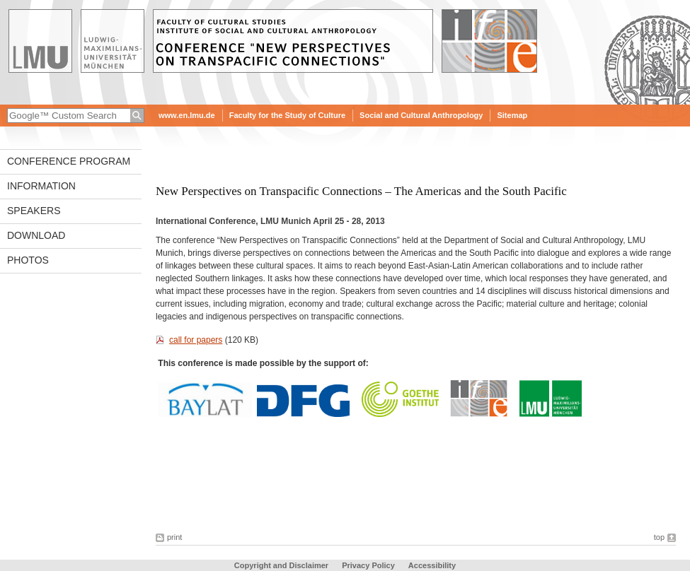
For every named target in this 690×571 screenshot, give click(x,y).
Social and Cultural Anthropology (421, 115)
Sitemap (512, 115)
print (174, 537)
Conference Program (68, 161)
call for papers (195, 340)
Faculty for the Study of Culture (287, 115)
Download (36, 235)
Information (41, 186)
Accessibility (432, 565)
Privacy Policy (368, 565)
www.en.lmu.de (187, 115)
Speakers (33, 210)
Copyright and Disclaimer (281, 565)
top (659, 537)
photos (28, 260)
